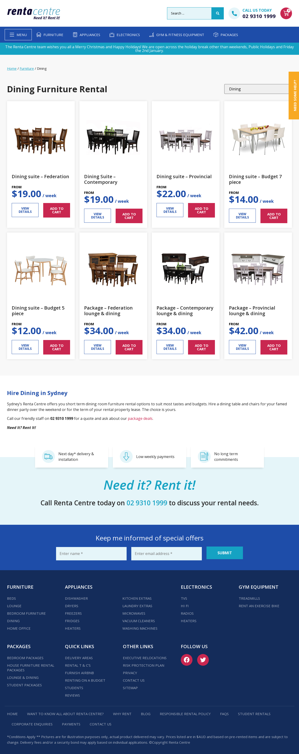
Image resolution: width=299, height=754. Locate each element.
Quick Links (79, 645)
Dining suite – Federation (40, 176)
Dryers (71, 604)
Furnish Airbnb (79, 671)
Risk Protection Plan (143, 663)
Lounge (14, 604)
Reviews (72, 693)
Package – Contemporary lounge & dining (185, 311)
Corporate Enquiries (32, 722)
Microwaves (133, 611)
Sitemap (130, 686)
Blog (145, 712)
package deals (140, 418)
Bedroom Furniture (26, 611)
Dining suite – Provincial (184, 176)
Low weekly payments (155, 456)
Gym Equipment (258, 585)
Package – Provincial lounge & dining (252, 311)
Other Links (138, 645)
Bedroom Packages (25, 656)
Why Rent (122, 712)
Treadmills (249, 596)
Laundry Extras (137, 604)
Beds (11, 596)
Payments (71, 722)
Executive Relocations (145, 656)
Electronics (128, 34)
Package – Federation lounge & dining (108, 311)
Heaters (73, 626)
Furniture (53, 34)
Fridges (72, 619)
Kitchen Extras (137, 596)
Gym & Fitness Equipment (180, 34)
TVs (184, 596)
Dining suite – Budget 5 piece (38, 311)
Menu (22, 34)
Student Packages (24, 683)
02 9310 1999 (259, 15)
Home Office (19, 626)
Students (74, 686)
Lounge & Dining (23, 675)
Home (12, 68)
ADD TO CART (57, 210)
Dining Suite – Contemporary (100, 179)
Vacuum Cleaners (138, 619)
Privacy (130, 671)
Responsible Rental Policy (185, 712)
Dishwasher (76, 596)
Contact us (134, 678)
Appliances (90, 34)
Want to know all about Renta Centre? (65, 712)
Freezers (73, 611)
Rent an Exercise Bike (259, 604)
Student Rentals (254, 712)
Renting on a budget (85, 678)
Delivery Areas (79, 656)
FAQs (224, 712)
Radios (187, 611)
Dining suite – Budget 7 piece (255, 179)
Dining (13, 619)
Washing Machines (139, 626)
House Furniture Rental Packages (30, 666)
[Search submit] (218, 13)
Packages (229, 34)
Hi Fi (185, 604)
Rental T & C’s (78, 663)
